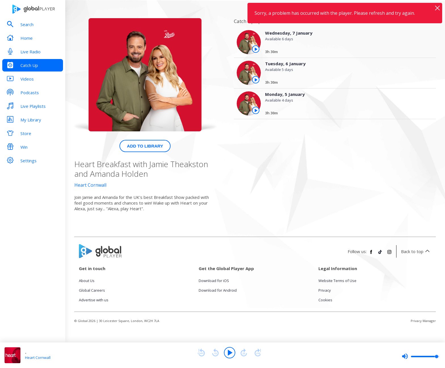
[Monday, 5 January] (345, 114)
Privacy (324, 290)
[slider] (420, 356)
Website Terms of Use (337, 280)
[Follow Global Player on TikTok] (380, 254)
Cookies (325, 299)
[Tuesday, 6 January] (345, 83)
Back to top (416, 251)
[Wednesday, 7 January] (345, 52)
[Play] (229, 352)
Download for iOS (214, 280)
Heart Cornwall (90, 185)
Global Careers (92, 290)
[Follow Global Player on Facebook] (371, 254)
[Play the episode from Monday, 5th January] (255, 110)
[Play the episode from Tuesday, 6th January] (255, 79)
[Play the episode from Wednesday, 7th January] (255, 49)
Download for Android (218, 290)
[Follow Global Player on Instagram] (389, 254)
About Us (87, 280)
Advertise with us (93, 299)
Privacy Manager (423, 321)
